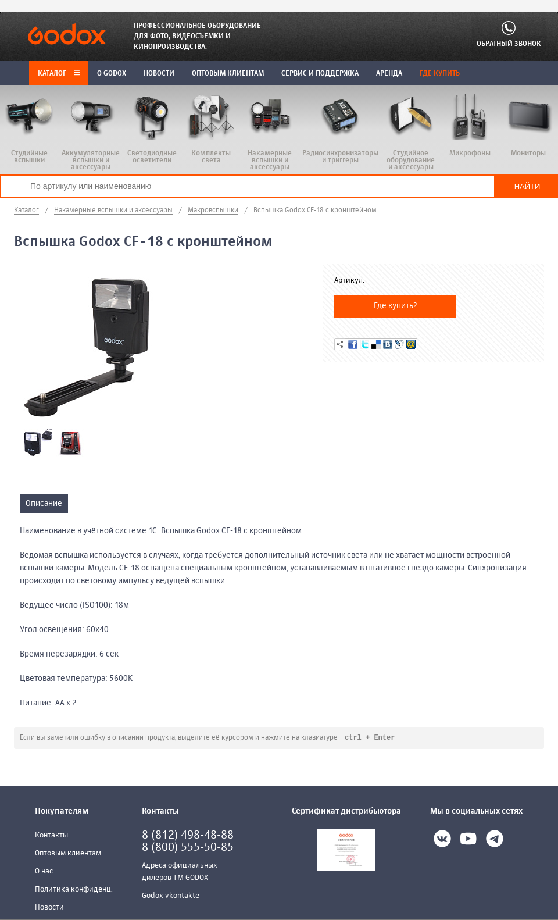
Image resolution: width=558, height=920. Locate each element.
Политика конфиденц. (74, 890)
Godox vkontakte (170, 896)
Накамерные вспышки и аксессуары (113, 210)
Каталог (59, 73)
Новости (49, 908)
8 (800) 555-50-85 (188, 848)
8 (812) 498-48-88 (188, 835)
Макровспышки (213, 210)
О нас (44, 872)
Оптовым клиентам (68, 854)
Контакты (51, 836)
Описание (44, 504)
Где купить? (395, 306)
